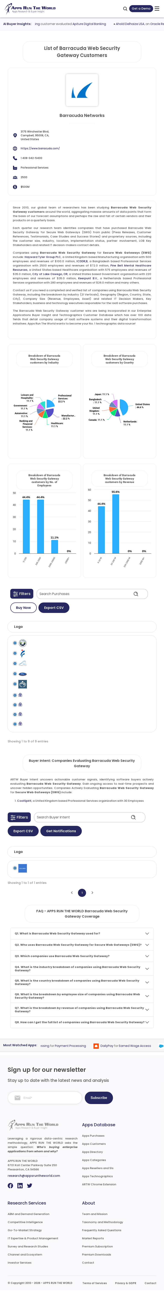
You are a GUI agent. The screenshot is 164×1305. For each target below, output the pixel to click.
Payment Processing (78, 1060)
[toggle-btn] (157, 8)
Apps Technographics (97, 1191)
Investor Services (19, 1277)
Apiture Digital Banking (97, 24)
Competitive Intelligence (25, 1237)
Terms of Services (94, 1298)
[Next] (92, 907)
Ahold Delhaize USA (138, 24)
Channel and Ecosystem (25, 1269)
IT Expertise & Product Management (33, 1253)
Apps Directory (92, 1167)
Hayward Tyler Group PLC (43, 257)
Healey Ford (38, 680)
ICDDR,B (82, 261)
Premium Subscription (97, 1261)
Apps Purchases (93, 1150)
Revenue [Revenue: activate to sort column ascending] (139, 866)
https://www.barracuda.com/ (40, 148)
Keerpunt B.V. (88, 278)
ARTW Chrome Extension (99, 1199)
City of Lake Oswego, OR (49, 274)
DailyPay (114, 1060)
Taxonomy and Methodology (102, 1237)
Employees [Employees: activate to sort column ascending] (109, 866)
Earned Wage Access (143, 1060)
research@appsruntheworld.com (34, 1190)
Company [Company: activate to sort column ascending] (42, 866)
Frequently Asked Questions (101, 1245)
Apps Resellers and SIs (97, 1183)
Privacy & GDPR (125, 1298)
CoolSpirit (24, 815)
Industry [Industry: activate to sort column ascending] (71, 866)
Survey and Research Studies (28, 1261)
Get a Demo (141, 8)
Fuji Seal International (39, 657)
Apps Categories (94, 1175)
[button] (21, 594)
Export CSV (54, 607)
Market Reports (93, 1253)
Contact (88, 1277)
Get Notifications (61, 845)
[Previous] (72, 907)
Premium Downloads (96, 1269)
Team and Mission (94, 1229)
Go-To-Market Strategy (25, 1245)
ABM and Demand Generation (28, 1229)
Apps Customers (94, 1159)
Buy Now (23, 607)
